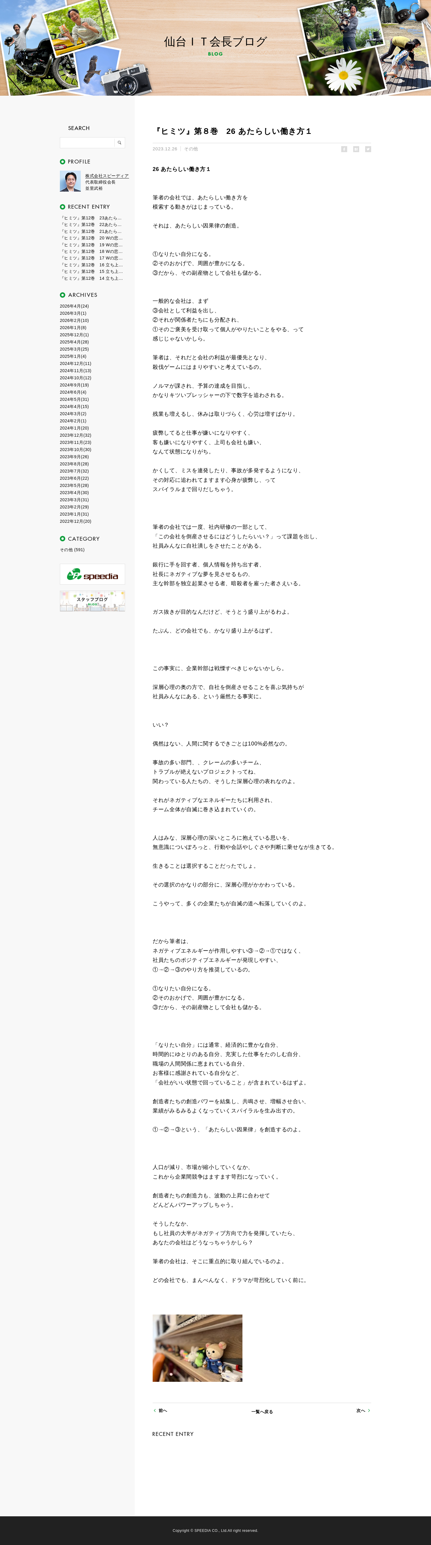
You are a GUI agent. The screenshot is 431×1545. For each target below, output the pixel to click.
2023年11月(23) (75, 442)
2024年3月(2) (73, 413)
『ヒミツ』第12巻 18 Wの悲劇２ (93, 251)
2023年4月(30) (74, 492)
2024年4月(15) (74, 406)
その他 (191, 148)
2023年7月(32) (74, 471)
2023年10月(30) (75, 449)
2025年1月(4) (73, 356)
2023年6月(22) (74, 478)
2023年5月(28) (74, 485)
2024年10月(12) (75, 377)
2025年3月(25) (74, 349)
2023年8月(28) (74, 463)
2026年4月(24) (74, 306)
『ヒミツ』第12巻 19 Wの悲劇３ (93, 244)
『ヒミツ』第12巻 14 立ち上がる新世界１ (93, 278)
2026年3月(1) (73, 313)
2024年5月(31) (74, 399)
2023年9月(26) (74, 456)
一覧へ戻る (262, 1411)
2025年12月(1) (74, 334)
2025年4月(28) (74, 342)
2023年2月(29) (74, 507)
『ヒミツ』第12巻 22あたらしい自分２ (93, 224)
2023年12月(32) (75, 435)
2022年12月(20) (75, 521)
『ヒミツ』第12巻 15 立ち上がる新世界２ (93, 271)
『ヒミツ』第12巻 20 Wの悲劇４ (93, 238)
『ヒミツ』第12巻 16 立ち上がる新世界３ (93, 264)
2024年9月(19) (74, 385)
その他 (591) (72, 549)
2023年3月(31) (74, 499)
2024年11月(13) (75, 370)
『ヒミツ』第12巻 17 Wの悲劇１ (93, 258)
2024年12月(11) (75, 363)
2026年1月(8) (73, 327)
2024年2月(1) (73, 420)
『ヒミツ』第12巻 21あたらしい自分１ (93, 231)
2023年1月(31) (74, 514)
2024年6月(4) (73, 392)
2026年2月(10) (74, 320)
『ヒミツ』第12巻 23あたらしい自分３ (93, 218)
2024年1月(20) (74, 428)
